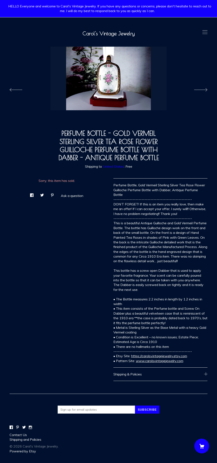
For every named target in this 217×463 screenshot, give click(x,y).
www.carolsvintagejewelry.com (159, 361)
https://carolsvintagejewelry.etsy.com (159, 356)
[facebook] (11, 427)
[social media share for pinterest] (52, 194)
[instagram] (30, 427)
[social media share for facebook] (31, 194)
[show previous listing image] (20, 88)
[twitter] (24, 427)
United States (113, 166)
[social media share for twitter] (42, 194)
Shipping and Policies (25, 439)
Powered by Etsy (23, 451)
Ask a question (72, 196)
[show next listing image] (196, 88)
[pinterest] (17, 427)
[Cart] (201, 446)
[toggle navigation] (204, 32)
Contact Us (18, 435)
